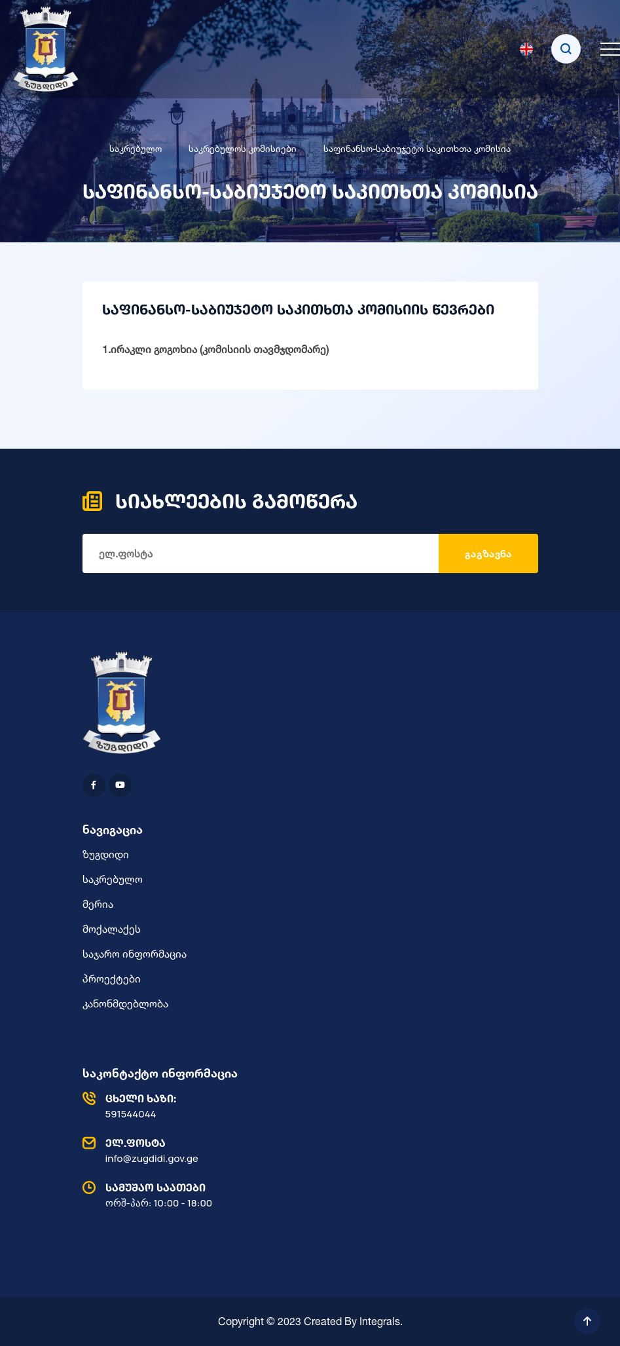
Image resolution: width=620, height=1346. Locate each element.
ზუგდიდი (105, 854)
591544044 (307, 1106)
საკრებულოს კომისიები (243, 148)
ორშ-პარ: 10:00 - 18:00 (307, 1195)
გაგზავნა (488, 554)
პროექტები (111, 978)
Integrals (379, 1321)
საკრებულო (135, 148)
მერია (97, 903)
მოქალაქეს (111, 928)
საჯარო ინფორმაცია (134, 953)
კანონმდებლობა (125, 1003)
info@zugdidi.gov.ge (307, 1150)
